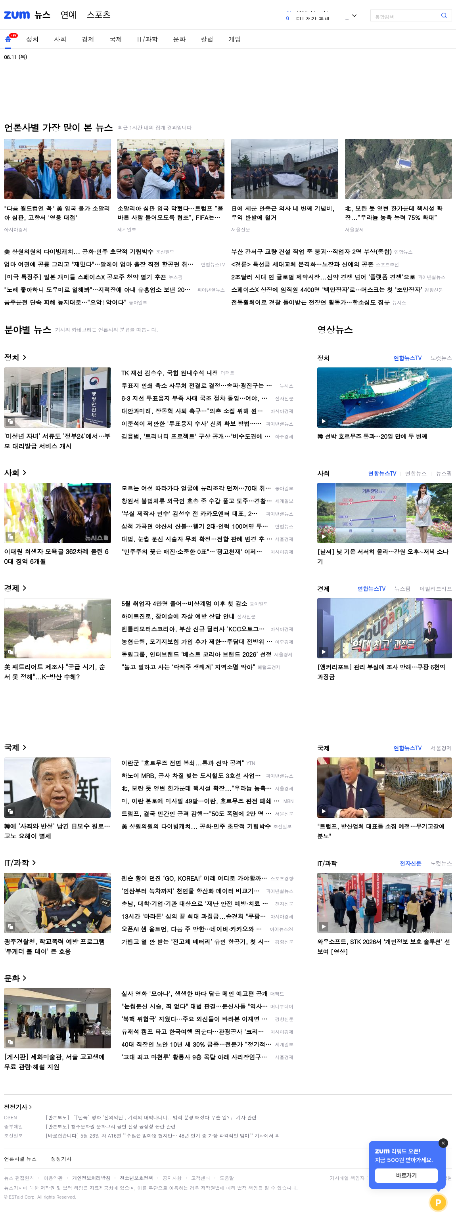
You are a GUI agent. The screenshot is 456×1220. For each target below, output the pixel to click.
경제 (88, 39)
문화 (179, 39)
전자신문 (410, 863)
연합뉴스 (416, 473)
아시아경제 (16, 229)
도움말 (227, 1177)
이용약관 (53, 1177)
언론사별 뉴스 (20, 1159)
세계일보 (126, 229)
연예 (69, 15)
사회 (60, 39)
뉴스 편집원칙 (19, 1177)
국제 (115, 39)
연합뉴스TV (407, 358)
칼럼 (207, 39)
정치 (32, 39)
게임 (234, 39)
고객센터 (200, 1177)
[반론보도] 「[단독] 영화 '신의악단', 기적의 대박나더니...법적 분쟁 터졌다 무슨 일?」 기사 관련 (151, 1117)
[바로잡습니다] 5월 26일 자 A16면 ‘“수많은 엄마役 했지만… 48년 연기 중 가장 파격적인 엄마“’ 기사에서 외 (163, 1135)
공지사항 (172, 1177)
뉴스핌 (444, 473)
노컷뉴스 (441, 358)
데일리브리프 (436, 589)
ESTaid (16, 1197)
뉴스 (42, 15)
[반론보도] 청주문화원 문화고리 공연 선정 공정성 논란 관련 (111, 1126)
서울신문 (240, 229)
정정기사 (15, 1107)
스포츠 (99, 15)
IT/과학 (147, 39)
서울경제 (354, 229)
